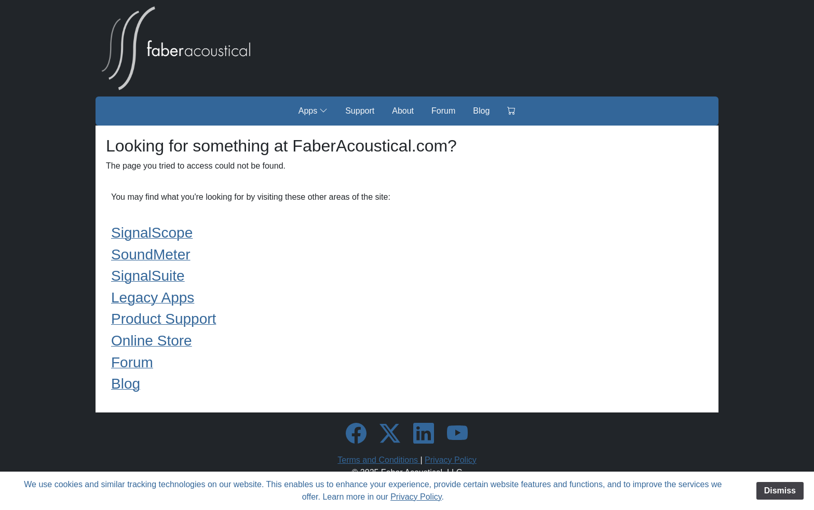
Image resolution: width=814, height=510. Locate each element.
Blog (481, 110)
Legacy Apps (152, 298)
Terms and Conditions (378, 460)
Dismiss (780, 490)
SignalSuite (148, 276)
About (403, 110)
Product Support (163, 319)
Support (359, 110)
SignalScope (152, 233)
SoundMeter (151, 254)
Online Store (151, 341)
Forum (443, 110)
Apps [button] (313, 110)
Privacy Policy (451, 460)
